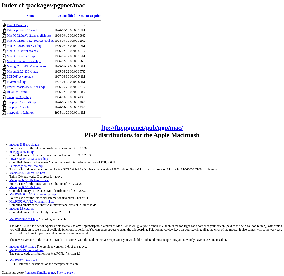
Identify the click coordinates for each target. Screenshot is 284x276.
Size (81, 15)
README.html (17, 92)
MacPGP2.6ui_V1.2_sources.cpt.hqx (30, 40)
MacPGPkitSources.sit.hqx (24, 61)
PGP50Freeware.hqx (20, 76)
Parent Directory (17, 25)
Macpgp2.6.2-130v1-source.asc (27, 66)
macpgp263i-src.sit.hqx (21, 102)
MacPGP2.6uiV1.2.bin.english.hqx (29, 35)
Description (93, 15)
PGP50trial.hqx (16, 81)
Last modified (66, 15)
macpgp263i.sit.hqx (19, 107)
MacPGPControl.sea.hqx (22, 51)
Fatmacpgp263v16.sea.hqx (24, 30)
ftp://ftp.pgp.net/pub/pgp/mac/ (142, 127)
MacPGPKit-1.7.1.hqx (21, 56)
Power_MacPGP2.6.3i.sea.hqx (26, 87)
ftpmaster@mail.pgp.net (39, 272)
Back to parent (66, 272)
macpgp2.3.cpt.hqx (19, 97)
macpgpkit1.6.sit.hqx (20, 112)
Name (30, 15)
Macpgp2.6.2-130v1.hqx (22, 71)
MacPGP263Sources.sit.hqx (24, 45)
